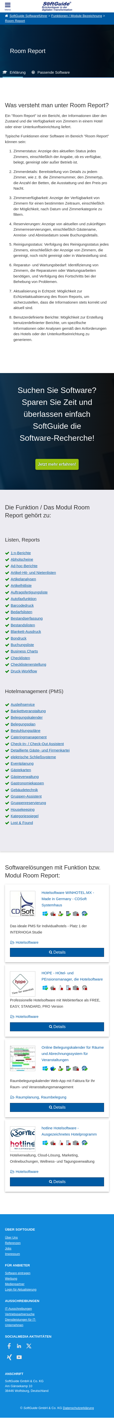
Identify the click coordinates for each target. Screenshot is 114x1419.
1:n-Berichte (21, 553)
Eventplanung (22, 763)
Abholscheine (22, 559)
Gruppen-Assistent (26, 796)
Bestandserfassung (27, 618)
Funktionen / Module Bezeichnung (76, 16)
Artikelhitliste (21, 585)
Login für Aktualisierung (20, 1289)
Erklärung (18, 72)
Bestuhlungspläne (25, 730)
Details (60, 952)
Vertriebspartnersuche (20, 1314)
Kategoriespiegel (25, 816)
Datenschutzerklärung (78, 1408)
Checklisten (20, 658)
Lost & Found (22, 822)
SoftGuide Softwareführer (28, 16)
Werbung (11, 1278)
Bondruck (18, 638)
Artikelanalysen (23, 579)
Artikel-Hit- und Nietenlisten (33, 572)
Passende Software (53, 72)
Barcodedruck (22, 605)
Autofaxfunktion (23, 599)
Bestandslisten (23, 625)
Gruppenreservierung (28, 803)
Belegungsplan (23, 724)
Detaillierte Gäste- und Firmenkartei (40, 750)
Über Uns (11, 1237)
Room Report (15, 21)
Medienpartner (14, 1284)
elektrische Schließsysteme (33, 757)
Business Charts (24, 651)
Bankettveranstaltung (28, 711)
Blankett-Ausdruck (26, 631)
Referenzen (13, 1243)
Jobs (8, 1248)
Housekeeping (23, 809)
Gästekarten (21, 770)
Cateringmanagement (29, 737)
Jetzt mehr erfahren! (57, 464)
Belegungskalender (27, 717)
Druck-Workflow (24, 671)
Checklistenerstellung (28, 664)
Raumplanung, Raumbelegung (41, 1097)
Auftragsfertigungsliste (29, 592)
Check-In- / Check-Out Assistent (37, 744)
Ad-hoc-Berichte (24, 566)
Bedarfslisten (21, 612)
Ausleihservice (23, 704)
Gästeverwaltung (25, 776)
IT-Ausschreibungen (18, 1308)
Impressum (12, 1254)
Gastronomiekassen (27, 783)
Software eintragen (17, 1273)
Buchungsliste (22, 645)
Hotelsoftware (27, 942)
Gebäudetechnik (24, 790)
